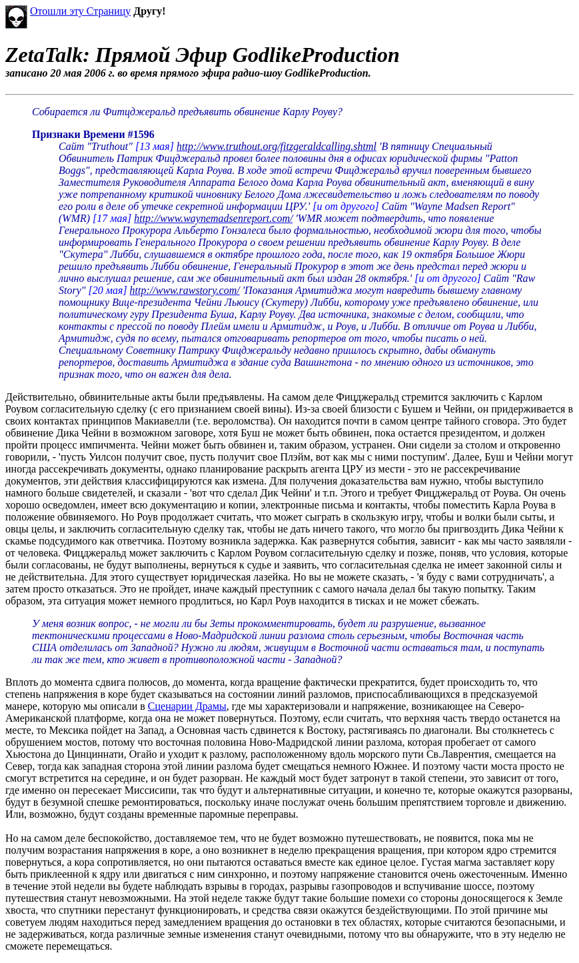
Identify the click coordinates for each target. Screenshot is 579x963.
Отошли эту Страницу (80, 11)
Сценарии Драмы (187, 706)
